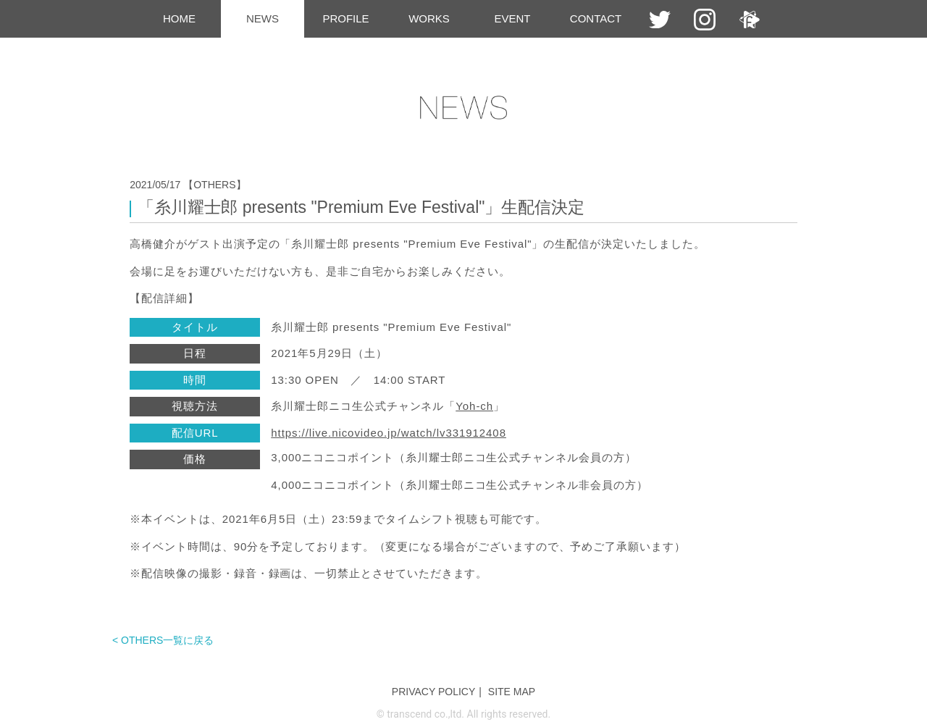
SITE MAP (511, 691)
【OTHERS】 (214, 184)
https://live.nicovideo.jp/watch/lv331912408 (388, 433)
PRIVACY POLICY (433, 691)
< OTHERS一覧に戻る (163, 640)
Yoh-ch (474, 406)
